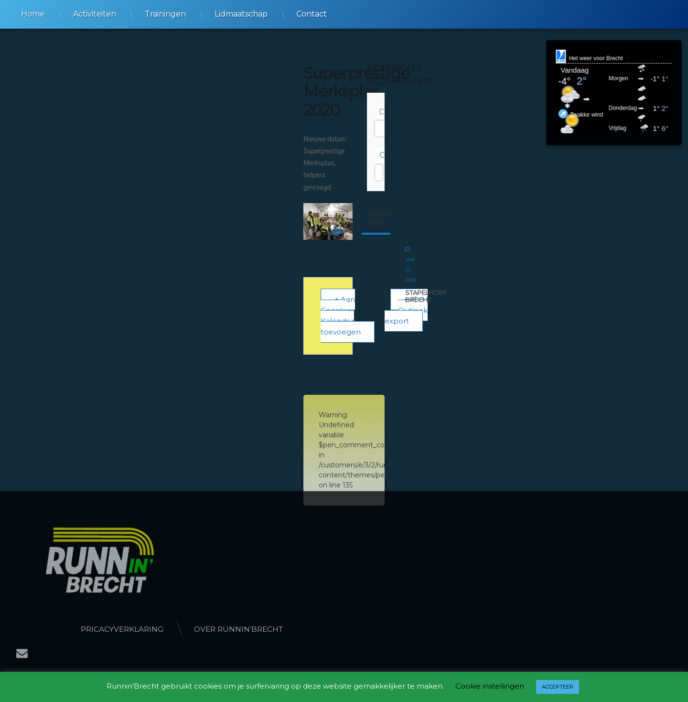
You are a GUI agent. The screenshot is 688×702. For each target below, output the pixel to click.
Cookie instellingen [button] (489, 686)
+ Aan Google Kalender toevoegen (341, 315)
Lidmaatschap (241, 13)
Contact (311, 13)
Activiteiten (94, 13)
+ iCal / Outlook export (406, 310)
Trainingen (165, 13)
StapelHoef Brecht (426, 296)
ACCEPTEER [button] (557, 686)
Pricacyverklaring (184, 629)
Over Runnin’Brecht (300, 629)
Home (32, 13)
